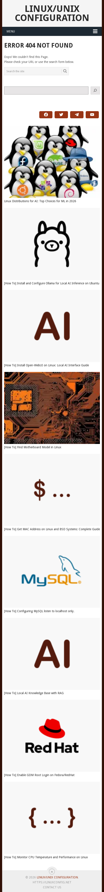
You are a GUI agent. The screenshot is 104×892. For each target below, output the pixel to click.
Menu (10, 31)
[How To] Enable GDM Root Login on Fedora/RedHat (39, 775)
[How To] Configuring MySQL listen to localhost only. (39, 611)
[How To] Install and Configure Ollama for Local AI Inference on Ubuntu (51, 283)
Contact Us (52, 887)
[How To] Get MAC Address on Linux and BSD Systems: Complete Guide (52, 529)
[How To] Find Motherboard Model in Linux (32, 447)
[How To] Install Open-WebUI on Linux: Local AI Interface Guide (46, 365)
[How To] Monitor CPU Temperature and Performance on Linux (46, 857)
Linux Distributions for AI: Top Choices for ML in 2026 (40, 201)
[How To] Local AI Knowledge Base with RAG (34, 693)
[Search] (95, 90)
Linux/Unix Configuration (52, 13)
